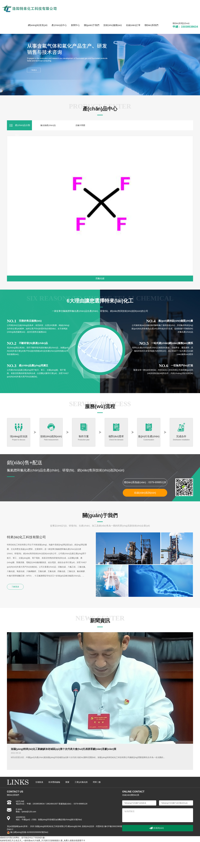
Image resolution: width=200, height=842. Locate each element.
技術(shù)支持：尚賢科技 (93, 826)
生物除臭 (39, 782)
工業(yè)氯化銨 (81, 782)
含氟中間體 (80, 125)
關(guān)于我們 (91, 25)
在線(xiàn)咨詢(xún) (145, 492)
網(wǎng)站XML (74, 826)
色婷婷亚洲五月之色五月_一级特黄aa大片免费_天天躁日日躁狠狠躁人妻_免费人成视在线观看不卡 (42, 840)
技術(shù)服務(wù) (112, 25)
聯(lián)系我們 (151, 25)
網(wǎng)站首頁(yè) (38, 25)
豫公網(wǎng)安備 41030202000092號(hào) (27, 832)
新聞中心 (75, 25)
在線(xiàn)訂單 (133, 25)
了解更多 (15, 587)
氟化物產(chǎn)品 (48, 125)
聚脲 (67, 782)
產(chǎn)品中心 (59, 25)
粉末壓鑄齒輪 (54, 782)
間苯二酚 (97, 782)
